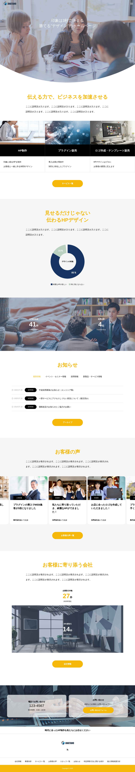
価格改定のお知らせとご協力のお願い (55, 407)
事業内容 (28, 761)
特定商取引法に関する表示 (94, 761)
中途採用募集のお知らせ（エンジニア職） (57, 390)
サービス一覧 (40, 761)
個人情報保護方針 (113, 761)
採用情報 (30, 390)
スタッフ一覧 (65, 761)
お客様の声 (52, 761)
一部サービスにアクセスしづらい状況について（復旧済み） (64, 398)
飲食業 (57, 498)
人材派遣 (19, 498)
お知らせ (77, 761)
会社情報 (18, 761)
